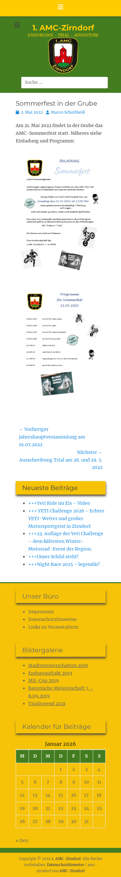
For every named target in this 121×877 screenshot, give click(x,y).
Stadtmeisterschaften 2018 (58, 665)
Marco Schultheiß (68, 112)
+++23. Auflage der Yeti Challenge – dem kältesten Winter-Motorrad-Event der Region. (65, 541)
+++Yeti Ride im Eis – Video (59, 503)
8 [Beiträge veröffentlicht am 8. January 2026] (60, 782)
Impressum (41, 612)
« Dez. (23, 840)
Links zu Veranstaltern (53, 627)
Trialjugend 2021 (46, 703)
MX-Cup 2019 (43, 680)
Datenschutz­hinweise (52, 619)
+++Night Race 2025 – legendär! (64, 564)
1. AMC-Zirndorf (63, 27)
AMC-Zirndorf (72, 871)
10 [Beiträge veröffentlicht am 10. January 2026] (86, 782)
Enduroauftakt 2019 (50, 673)
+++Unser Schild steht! (53, 556)
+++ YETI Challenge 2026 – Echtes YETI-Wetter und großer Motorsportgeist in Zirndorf (66, 518)
